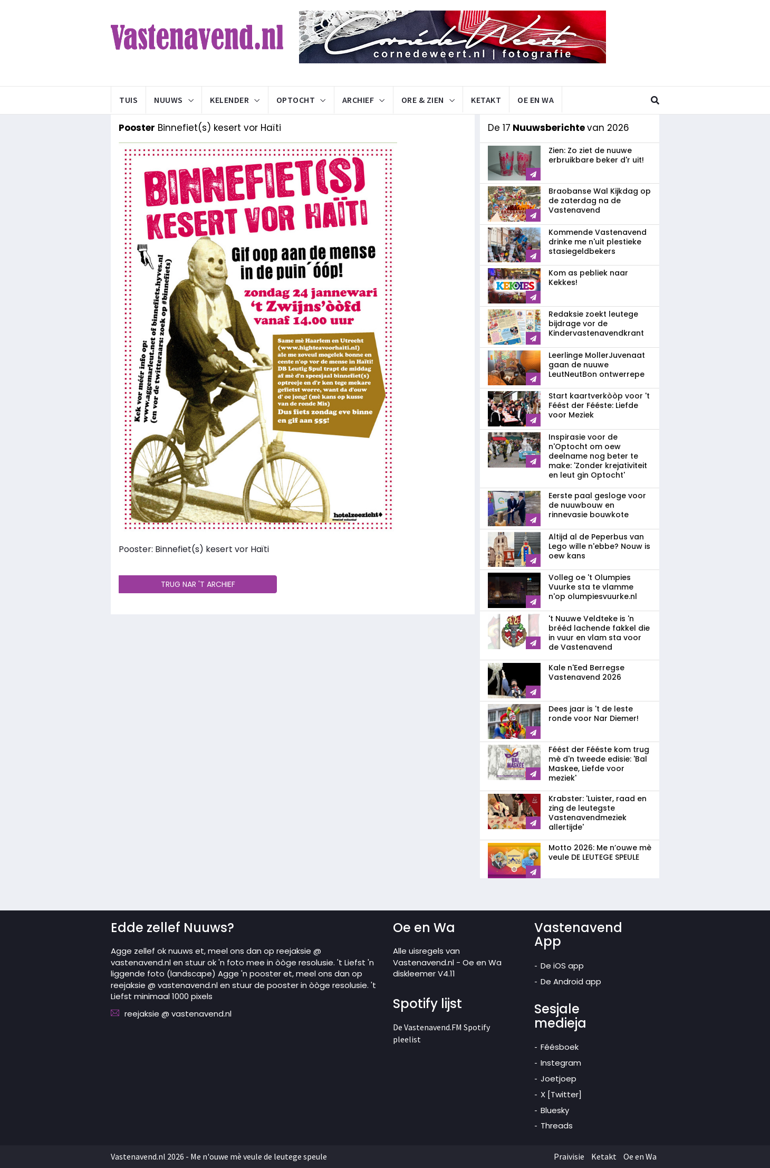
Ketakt (486, 99)
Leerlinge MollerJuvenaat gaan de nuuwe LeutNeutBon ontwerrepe (596, 364)
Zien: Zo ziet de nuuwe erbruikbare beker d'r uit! (596, 155)
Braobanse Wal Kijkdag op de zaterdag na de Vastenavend (599, 200)
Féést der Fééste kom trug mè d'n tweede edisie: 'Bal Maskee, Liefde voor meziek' (598, 763)
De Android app (571, 981)
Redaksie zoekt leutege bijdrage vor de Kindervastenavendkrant (596, 323)
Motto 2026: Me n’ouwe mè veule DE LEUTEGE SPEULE (599, 852)
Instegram (561, 1062)
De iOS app (562, 965)
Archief (358, 99)
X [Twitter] (561, 1094)
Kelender (229, 99)
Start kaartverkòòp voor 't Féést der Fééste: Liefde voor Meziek (599, 405)
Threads (557, 1125)
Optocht (295, 99)
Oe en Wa (535, 99)
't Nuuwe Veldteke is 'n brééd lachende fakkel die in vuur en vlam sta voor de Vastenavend (599, 632)
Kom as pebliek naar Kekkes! (588, 278)
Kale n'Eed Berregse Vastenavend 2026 (586, 672)
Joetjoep (558, 1078)
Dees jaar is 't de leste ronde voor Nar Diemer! (593, 714)
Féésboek (560, 1046)
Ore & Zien (422, 99)
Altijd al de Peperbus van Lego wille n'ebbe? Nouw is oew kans (599, 546)
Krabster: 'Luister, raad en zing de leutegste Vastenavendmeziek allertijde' (597, 812)
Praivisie (569, 1156)
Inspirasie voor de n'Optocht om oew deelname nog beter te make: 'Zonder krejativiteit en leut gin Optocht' (597, 456)
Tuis (128, 99)
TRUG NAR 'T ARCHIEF (198, 584)
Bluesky (555, 1110)
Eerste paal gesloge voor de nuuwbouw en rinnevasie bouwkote (597, 505)
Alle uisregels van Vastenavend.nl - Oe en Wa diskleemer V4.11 (447, 962)
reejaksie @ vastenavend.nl (178, 1013)
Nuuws (168, 99)
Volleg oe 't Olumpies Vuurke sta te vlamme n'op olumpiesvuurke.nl (592, 587)
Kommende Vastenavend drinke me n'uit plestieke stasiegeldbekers (597, 242)
